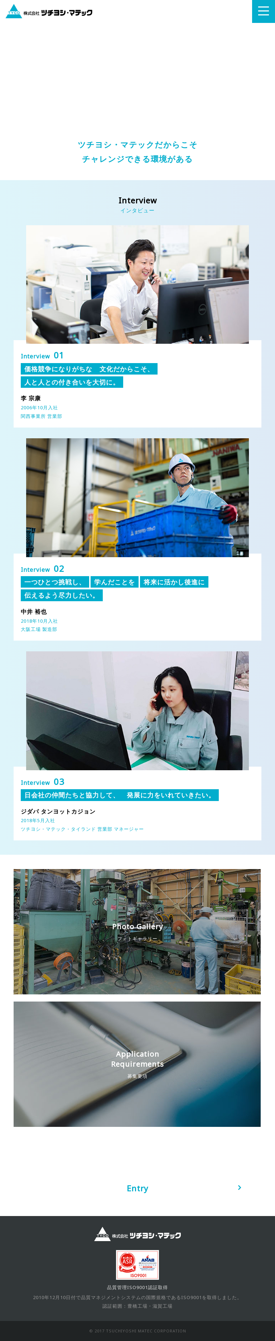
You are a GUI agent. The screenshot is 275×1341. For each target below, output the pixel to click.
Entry (137, 1188)
